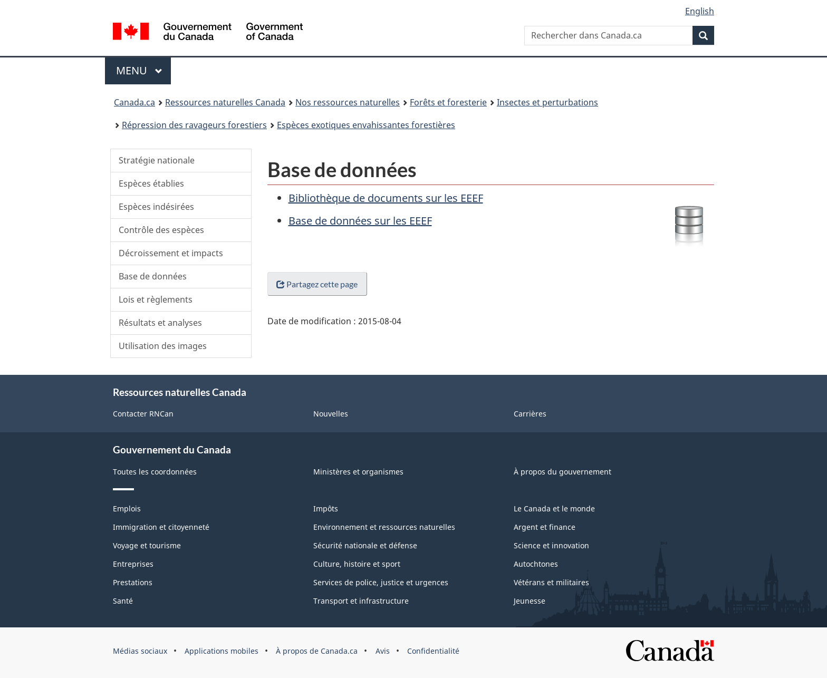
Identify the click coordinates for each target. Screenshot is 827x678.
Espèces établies (151, 183)
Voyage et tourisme (147, 545)
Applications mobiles (221, 651)
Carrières (530, 414)
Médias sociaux (140, 651)
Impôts (325, 508)
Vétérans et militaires (551, 582)
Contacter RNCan (143, 414)
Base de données (153, 276)
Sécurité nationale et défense (365, 545)
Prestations (132, 582)
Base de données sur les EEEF (360, 221)
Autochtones (536, 564)
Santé (123, 601)
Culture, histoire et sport (356, 564)
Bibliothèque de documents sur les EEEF (386, 198)
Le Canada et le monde (554, 508)
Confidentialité (433, 651)
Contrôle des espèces (161, 230)
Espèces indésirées (156, 206)
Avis (383, 651)
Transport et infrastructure (361, 601)
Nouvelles (330, 414)
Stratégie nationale (157, 160)
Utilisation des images (163, 346)
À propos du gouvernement (562, 472)
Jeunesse (529, 601)
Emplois (127, 508)
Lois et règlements (156, 299)
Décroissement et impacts (171, 253)
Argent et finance (544, 527)
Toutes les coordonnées (155, 472)
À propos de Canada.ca (317, 651)
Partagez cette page (317, 290)
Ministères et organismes (358, 472)
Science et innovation (551, 545)
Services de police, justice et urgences (380, 582)
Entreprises (133, 564)
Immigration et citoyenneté (161, 527)
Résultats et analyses (160, 322)
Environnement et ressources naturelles (384, 527)
